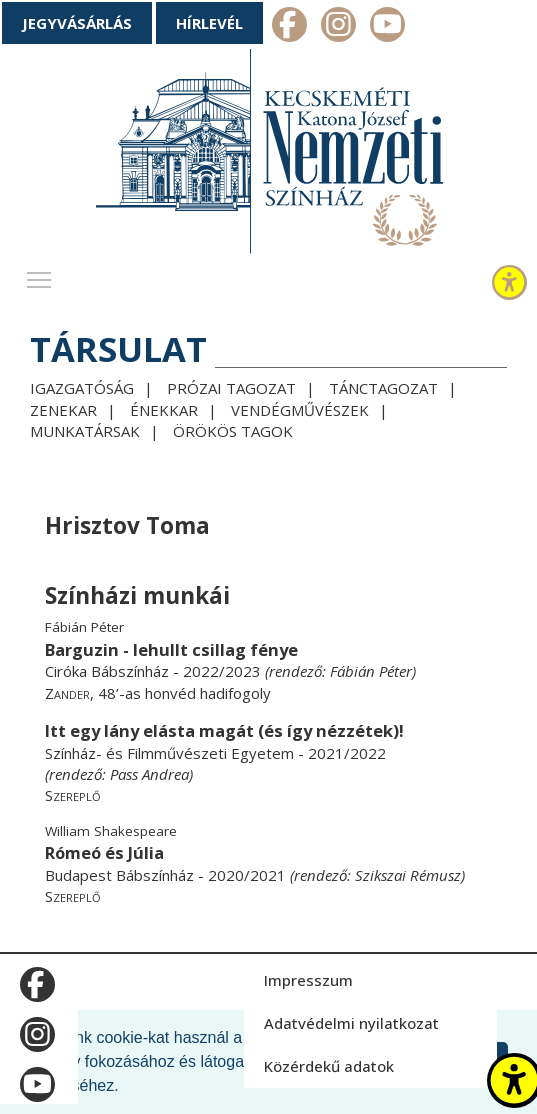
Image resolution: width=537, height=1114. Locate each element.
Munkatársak (85, 431)
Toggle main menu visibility (40, 275)
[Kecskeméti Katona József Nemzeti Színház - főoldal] (269, 155)
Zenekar (63, 410)
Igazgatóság (82, 388)
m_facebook (289, 27)
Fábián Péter (371, 671)
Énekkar (164, 410)
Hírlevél (209, 23)
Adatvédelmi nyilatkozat (351, 1023)
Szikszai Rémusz (408, 875)
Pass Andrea (149, 774)
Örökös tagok (233, 431)
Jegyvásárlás (77, 23)
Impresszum (308, 980)
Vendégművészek (300, 410)
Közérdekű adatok (329, 1066)
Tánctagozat (383, 388)
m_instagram (338, 27)
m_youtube (387, 27)
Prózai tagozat (231, 388)
